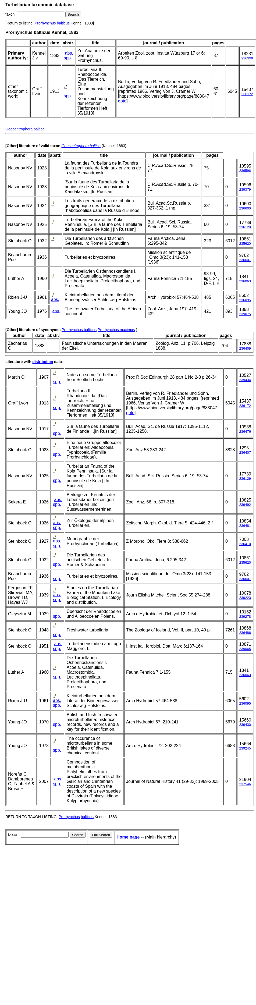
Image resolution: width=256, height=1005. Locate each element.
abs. (69, 53)
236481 (245, 526)
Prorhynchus (45, 23)
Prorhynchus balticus (79, 330)
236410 (245, 544)
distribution (42, 362)
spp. (68, 58)
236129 (245, 227)
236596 (245, 171)
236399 (247, 58)
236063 (245, 281)
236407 (245, 452)
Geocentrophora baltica (25, 129)
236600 (245, 208)
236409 (245, 348)
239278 (245, 617)
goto (122, 101)
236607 (245, 260)
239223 (245, 598)
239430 (245, 725)
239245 (245, 748)
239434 (245, 380)
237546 (245, 784)
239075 (245, 314)
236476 (245, 431)
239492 (245, 505)
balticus (63, 23)
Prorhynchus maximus (116, 330)
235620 (245, 244)
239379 (245, 189)
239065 (245, 649)
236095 (245, 300)
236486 (245, 633)
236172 (247, 94)
